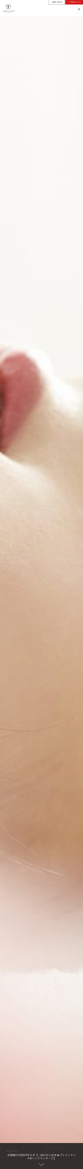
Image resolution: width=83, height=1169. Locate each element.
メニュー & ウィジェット (79, 11)
